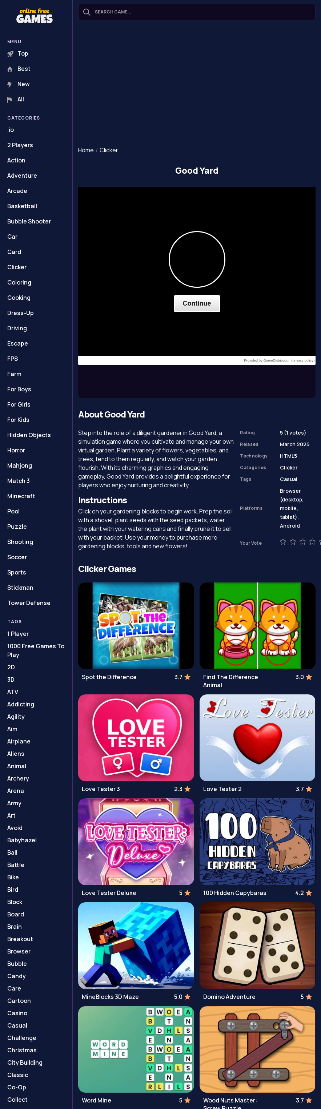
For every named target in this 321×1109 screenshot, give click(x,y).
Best (19, 69)
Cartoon (19, 1001)
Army (14, 803)
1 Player (18, 634)
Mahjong (19, 465)
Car (12, 237)
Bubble (17, 964)
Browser (19, 951)
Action (16, 160)
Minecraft (21, 496)
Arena (15, 791)
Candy (16, 976)
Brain (14, 927)
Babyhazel (22, 840)
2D (11, 667)
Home (86, 150)
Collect (17, 1100)
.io (10, 130)
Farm (14, 374)
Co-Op (16, 1087)
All (15, 99)
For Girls (19, 404)
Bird (12, 890)
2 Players (20, 145)
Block (14, 902)
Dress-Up (20, 313)
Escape (17, 343)
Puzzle (17, 527)
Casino (17, 1013)
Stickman (20, 588)
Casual (17, 1025)
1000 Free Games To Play (35, 650)
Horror (16, 450)
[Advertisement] (197, 84)
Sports (16, 572)
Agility (16, 717)
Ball (12, 852)
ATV (12, 692)
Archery (18, 778)
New (18, 84)
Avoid (15, 828)
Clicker (17, 267)
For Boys (19, 389)
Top (17, 53)
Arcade (17, 191)
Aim (12, 729)
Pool (13, 511)
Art (11, 815)
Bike (13, 877)
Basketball (22, 206)
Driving (17, 328)
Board (15, 914)
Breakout (20, 939)
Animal (16, 766)
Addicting (20, 704)
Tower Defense (29, 603)
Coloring (19, 282)
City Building (25, 1062)
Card (14, 252)
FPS (12, 359)
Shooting (20, 542)
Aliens (15, 754)
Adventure (22, 176)
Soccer (17, 557)
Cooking (19, 298)
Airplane (19, 741)
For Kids (18, 420)
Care (14, 988)
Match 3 (18, 481)
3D (11, 679)
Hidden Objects (29, 435)
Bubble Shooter (29, 221)
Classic (17, 1075)
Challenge (21, 1038)
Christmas (22, 1050)
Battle (15, 865)
